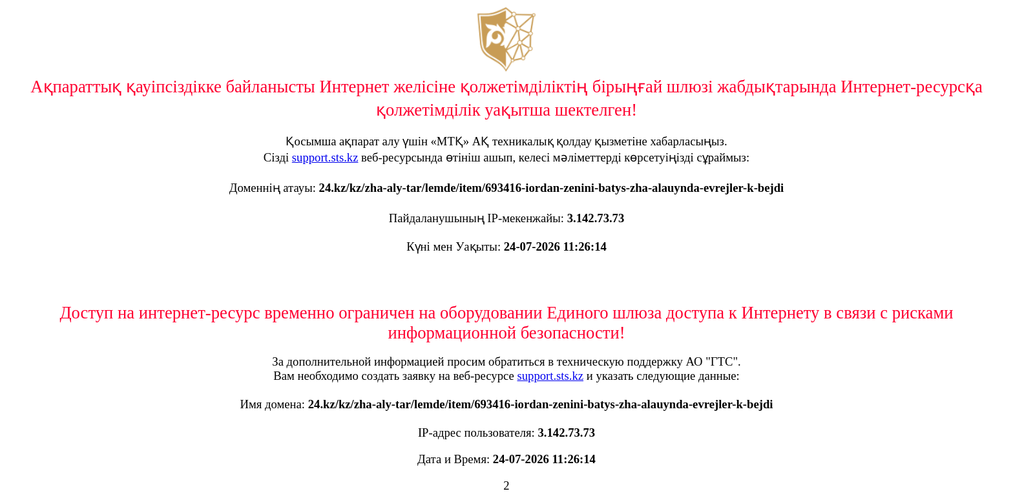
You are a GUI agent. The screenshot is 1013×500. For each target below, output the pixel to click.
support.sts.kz (325, 157)
